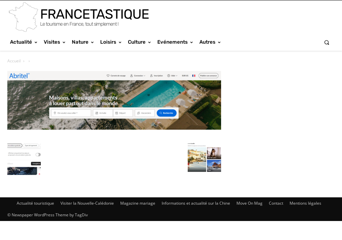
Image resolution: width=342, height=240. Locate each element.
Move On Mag (249, 203)
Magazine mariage (137, 203)
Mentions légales (305, 203)
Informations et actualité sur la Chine (196, 203)
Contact (276, 203)
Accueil (14, 61)
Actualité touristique (35, 203)
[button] (326, 42)
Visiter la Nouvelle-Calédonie (87, 203)
